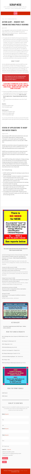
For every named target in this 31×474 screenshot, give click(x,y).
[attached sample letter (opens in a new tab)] (10, 64)
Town (3, 440)
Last (3, 425)
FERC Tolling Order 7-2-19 (7, 344)
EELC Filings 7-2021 (6, 359)
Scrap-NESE (15, 4)
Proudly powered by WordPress (12, 470)
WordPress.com (15, 471)
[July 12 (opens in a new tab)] (25, 33)
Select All (5, 458)
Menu (16, 13)
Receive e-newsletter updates (8, 451)
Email (5, 428)
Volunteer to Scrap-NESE (8, 455)
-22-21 (13, 362)
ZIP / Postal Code (5, 446)
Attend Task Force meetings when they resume (12, 453)
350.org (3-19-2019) (6, 293)
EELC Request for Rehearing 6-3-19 (9, 341)
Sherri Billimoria (13, 290)
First (3, 419)
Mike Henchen (6, 290)
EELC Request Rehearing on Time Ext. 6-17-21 (11, 353)
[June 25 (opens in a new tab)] (20, 33)
